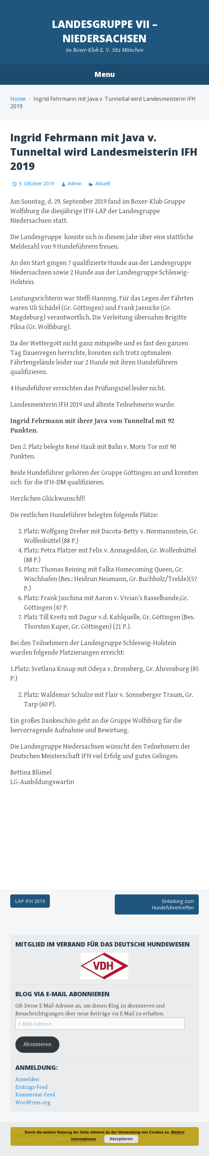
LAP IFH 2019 (30, 901)
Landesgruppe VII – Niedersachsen (104, 31)
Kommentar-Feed (35, 1095)
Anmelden (27, 1079)
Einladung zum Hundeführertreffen (173, 904)
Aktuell (102, 183)
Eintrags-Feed (31, 1087)
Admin (75, 183)
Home (18, 99)
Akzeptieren (121, 1139)
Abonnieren (37, 1044)
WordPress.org (33, 1102)
